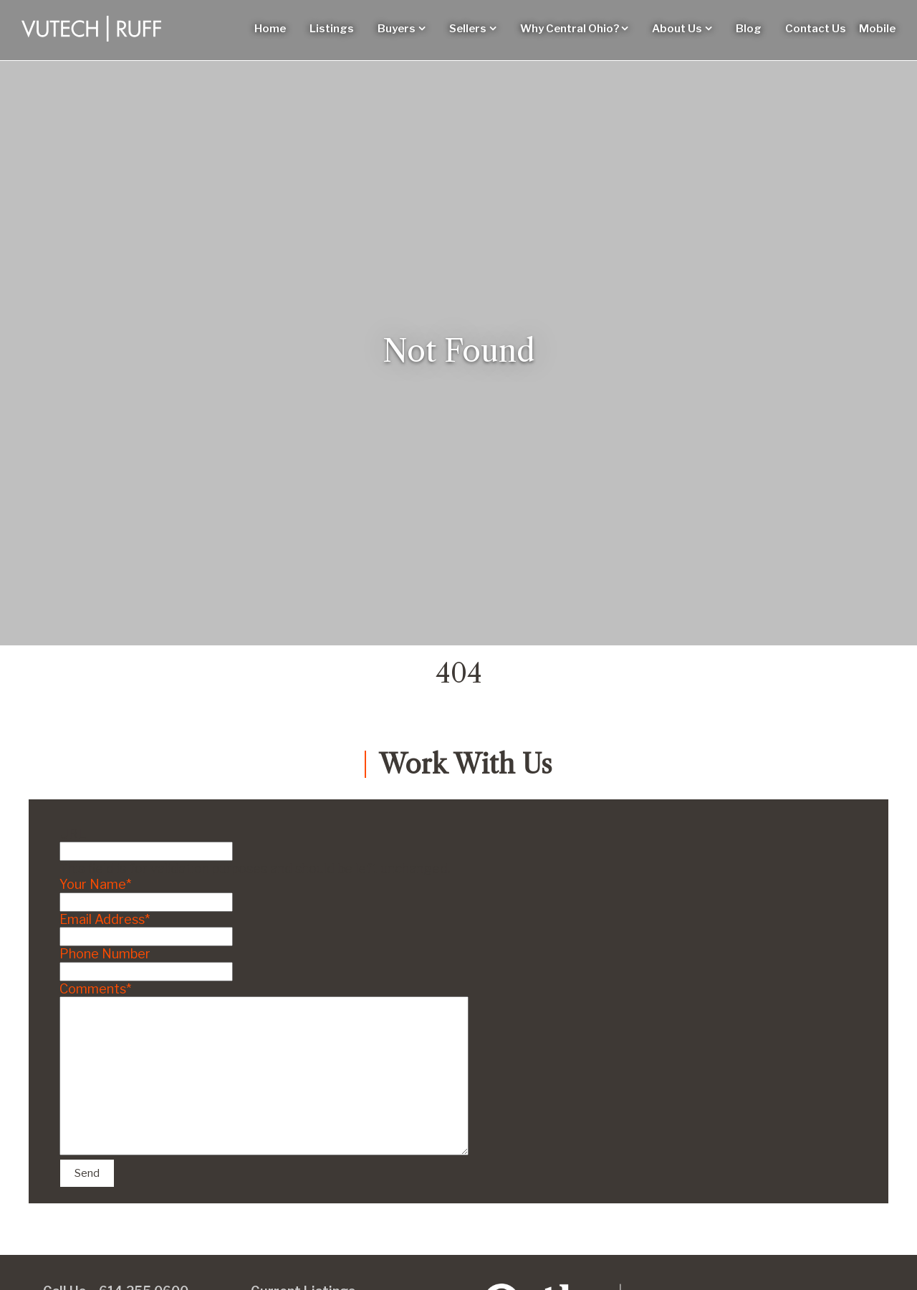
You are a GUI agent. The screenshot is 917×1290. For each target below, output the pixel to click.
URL (72, 834)
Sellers (467, 28)
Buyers (397, 28)
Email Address (104, 919)
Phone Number (104, 953)
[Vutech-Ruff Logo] (91, 29)
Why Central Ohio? (569, 28)
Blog (749, 28)
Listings (331, 28)
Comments (95, 988)
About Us (677, 28)
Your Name (95, 884)
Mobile (877, 28)
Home (270, 28)
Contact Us (815, 28)
